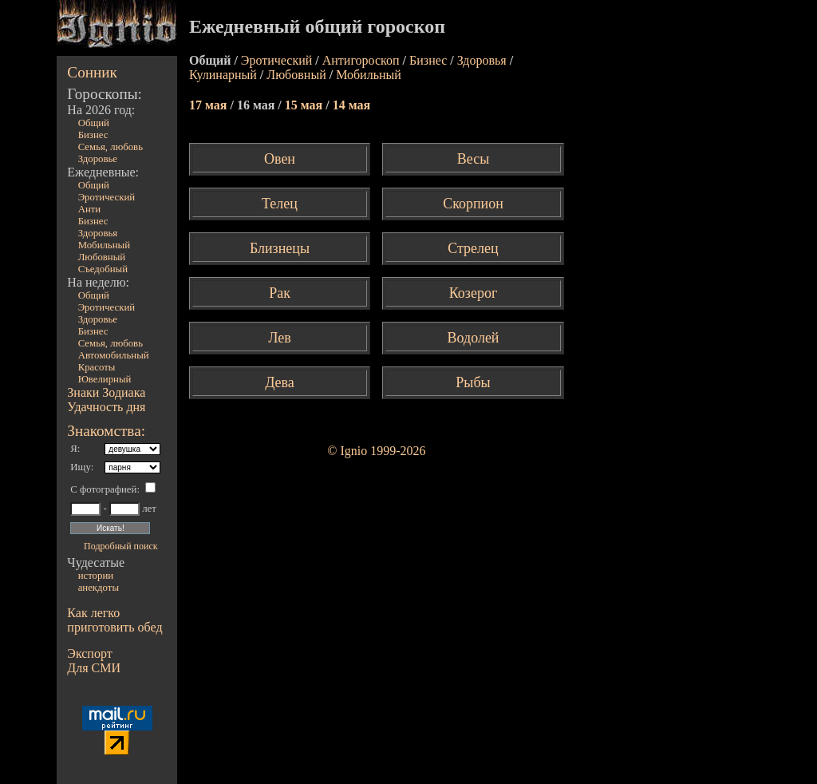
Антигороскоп (361, 60)
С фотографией (103, 489)
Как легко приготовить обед (114, 620)
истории (95, 575)
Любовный (102, 257)
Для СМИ (93, 668)
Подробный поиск (120, 546)
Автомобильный (113, 355)
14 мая (351, 105)
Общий (93, 123)
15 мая (305, 105)
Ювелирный (105, 379)
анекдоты (98, 587)
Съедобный (103, 269)
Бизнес (93, 135)
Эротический (107, 197)
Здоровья (98, 233)
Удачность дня (106, 407)
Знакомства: (106, 430)
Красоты (97, 367)
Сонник (92, 72)
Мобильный (104, 245)
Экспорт (89, 653)
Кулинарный (223, 74)
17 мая (209, 105)
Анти (89, 209)
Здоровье (97, 158)
